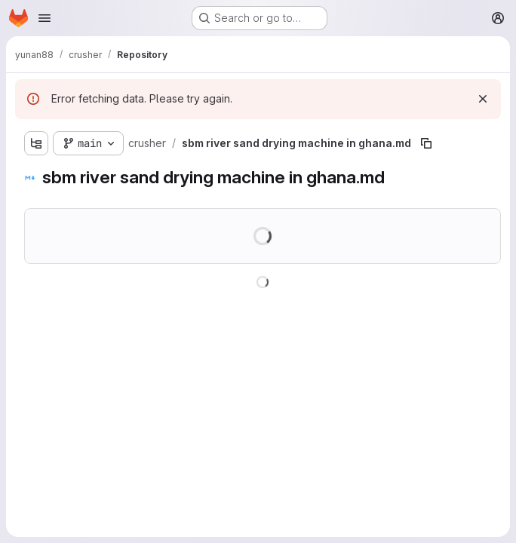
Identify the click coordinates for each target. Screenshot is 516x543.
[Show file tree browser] (36, 143)
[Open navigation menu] (44, 18)
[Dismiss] (483, 99)
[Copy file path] (426, 143)
